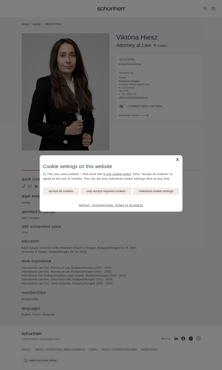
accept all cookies (61, 191)
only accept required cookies (106, 191)
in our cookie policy (117, 174)
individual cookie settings (156, 191)
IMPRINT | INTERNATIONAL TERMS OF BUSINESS (111, 205)
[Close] (177, 159)
